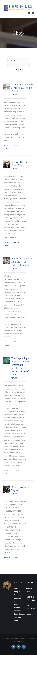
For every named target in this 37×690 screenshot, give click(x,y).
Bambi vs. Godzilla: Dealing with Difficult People (22, 262)
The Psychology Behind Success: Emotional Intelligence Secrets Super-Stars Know (22, 366)
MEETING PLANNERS (30, 598)
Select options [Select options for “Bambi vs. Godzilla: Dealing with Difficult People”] (7, 343)
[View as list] (20, 70)
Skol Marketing (19, 641)
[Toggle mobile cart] (29, 13)
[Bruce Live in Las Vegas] (6, 489)
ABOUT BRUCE (30, 590)
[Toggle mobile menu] (33, 13)
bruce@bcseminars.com (23, 614)
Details (17, 145)
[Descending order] (27, 60)
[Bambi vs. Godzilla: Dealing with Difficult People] (6, 260)
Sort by (12, 60)
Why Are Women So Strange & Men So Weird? (22, 88)
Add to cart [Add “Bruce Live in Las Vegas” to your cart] (8, 557)
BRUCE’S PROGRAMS (30, 607)
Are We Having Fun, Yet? (19, 163)
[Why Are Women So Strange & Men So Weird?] (6, 86)
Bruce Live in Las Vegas (21, 488)
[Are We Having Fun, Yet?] (6, 164)
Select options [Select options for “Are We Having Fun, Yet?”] (7, 243)
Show (14, 65)
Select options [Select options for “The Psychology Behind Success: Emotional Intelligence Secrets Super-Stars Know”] (7, 472)
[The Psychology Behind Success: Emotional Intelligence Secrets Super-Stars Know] (6, 360)
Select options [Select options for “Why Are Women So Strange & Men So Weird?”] (7, 147)
